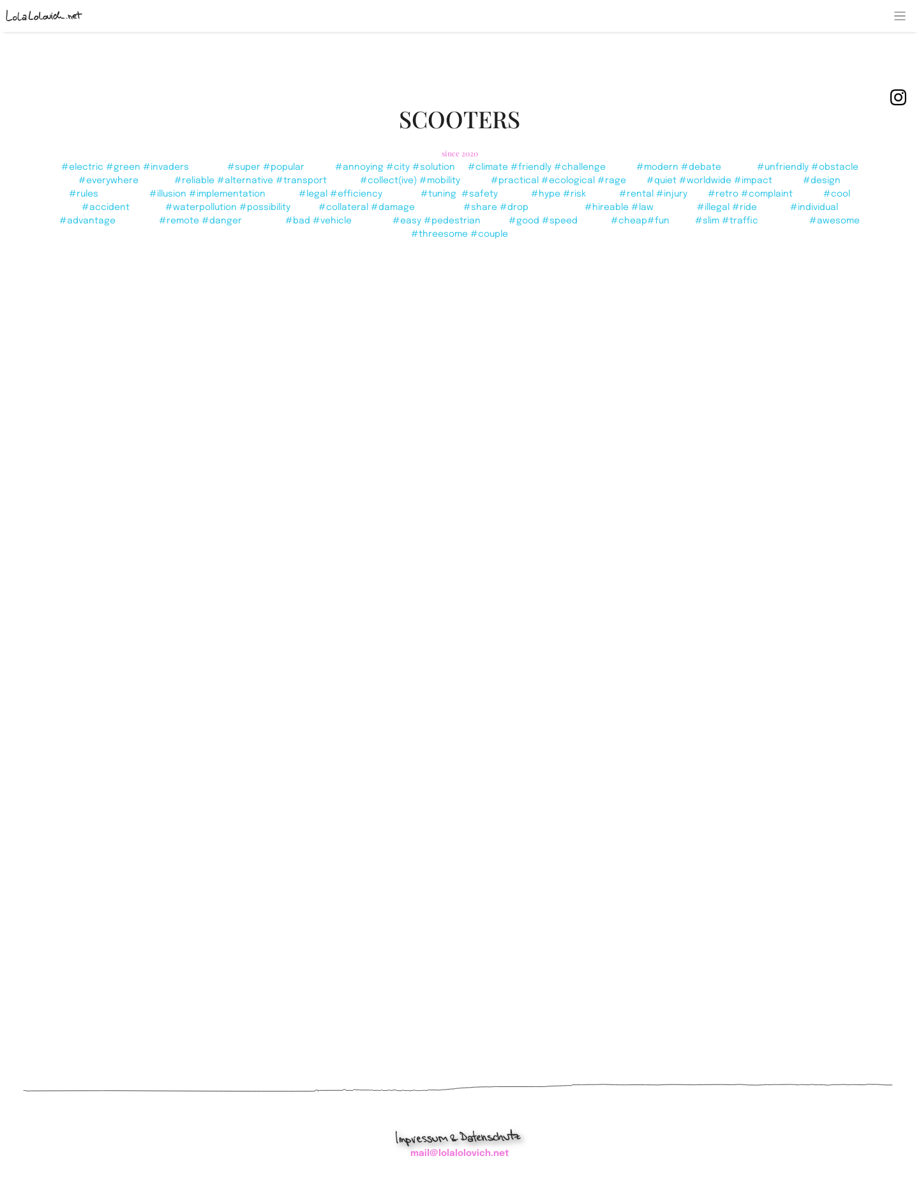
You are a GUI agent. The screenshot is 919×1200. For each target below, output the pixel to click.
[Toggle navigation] (900, 16)
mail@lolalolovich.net (459, 1153)
